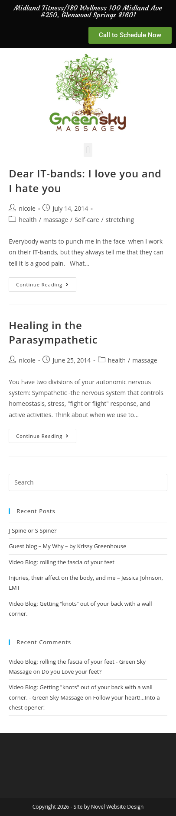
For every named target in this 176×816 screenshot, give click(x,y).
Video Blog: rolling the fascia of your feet (61, 562)
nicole (27, 208)
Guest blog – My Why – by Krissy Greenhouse (67, 546)
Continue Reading (46, 282)
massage (55, 219)
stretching (120, 219)
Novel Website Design (117, 806)
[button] (88, 150)
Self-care (87, 219)
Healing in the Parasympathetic (53, 332)
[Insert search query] (88, 482)
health (27, 219)
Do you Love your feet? (71, 671)
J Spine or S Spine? (32, 530)
